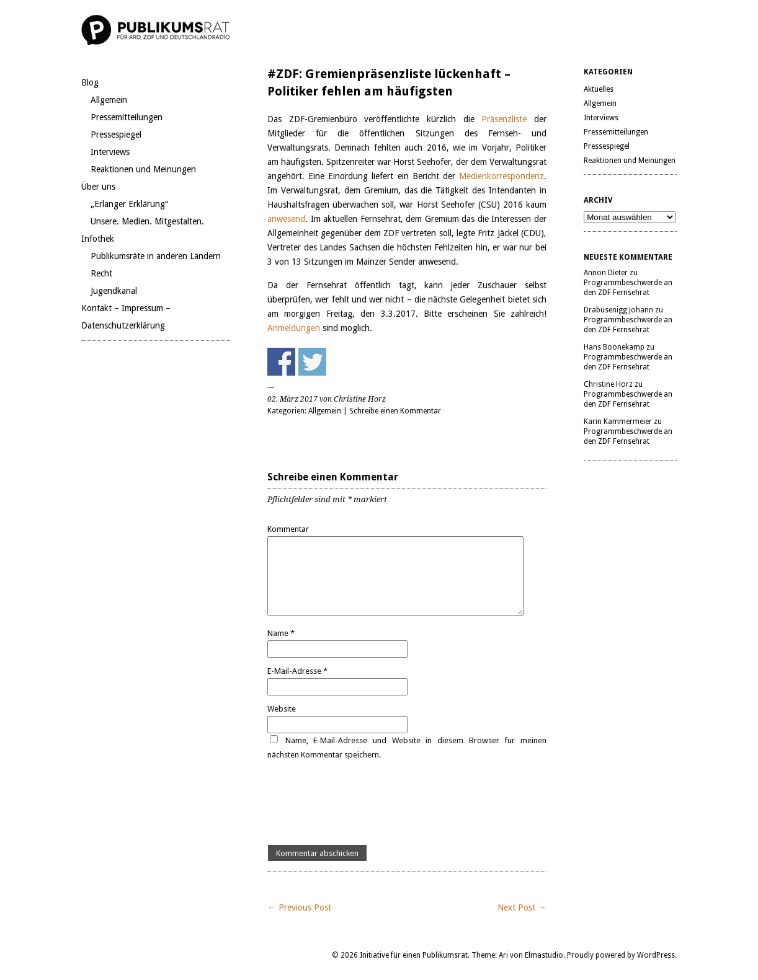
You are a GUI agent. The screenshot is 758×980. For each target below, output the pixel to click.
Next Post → (521, 907)
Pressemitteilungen (127, 117)
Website (281, 708)
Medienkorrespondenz (501, 176)
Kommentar (288, 529)
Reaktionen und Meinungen (143, 169)
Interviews (110, 152)
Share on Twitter (312, 362)
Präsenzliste (507, 119)
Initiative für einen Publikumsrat (414, 955)
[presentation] (361, 803)
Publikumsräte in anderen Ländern (156, 256)
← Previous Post (299, 907)
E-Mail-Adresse (297, 671)
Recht (101, 273)
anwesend (286, 219)
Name (281, 633)
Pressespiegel (116, 134)
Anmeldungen (295, 328)
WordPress (656, 955)
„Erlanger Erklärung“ (129, 204)
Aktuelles (598, 89)
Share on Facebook (281, 362)
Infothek (97, 239)
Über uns (98, 187)
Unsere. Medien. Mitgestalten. (147, 221)
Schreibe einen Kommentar (395, 411)
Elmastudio (544, 955)
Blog (90, 82)
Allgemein (109, 100)
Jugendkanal (114, 291)
